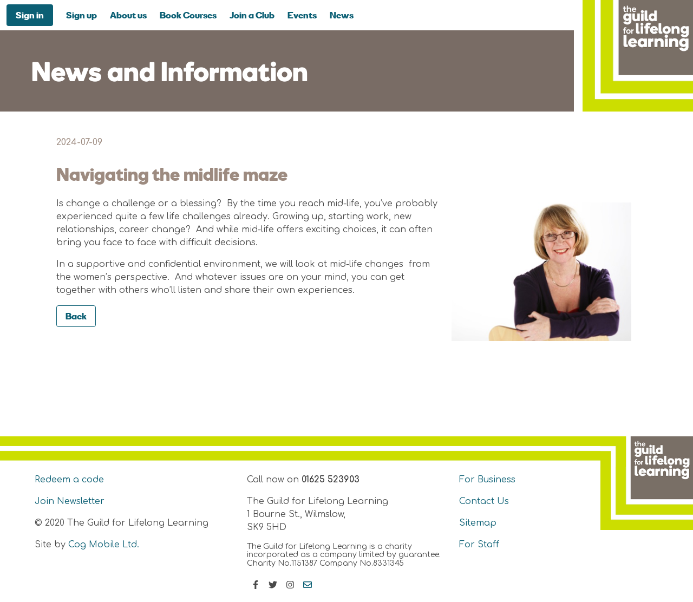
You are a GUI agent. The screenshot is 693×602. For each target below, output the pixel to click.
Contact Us (484, 501)
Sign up (81, 15)
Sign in (30, 15)
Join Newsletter (69, 501)
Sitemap (477, 523)
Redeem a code (69, 480)
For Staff (479, 544)
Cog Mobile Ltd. (103, 544)
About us (128, 15)
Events (302, 15)
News (342, 15)
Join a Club (252, 15)
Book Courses (188, 15)
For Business (487, 480)
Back (76, 316)
